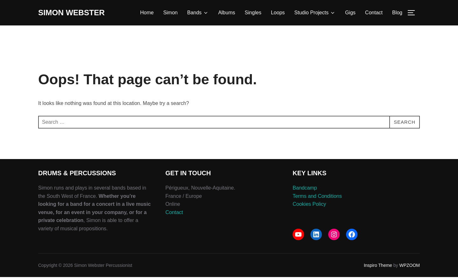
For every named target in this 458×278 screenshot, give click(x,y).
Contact (374, 13)
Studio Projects (315, 13)
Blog (397, 13)
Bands (198, 13)
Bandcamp (305, 188)
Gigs (350, 13)
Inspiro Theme (378, 266)
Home (147, 13)
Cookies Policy (309, 205)
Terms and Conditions (317, 196)
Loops (278, 13)
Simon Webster (73, 13)
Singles (253, 13)
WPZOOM (409, 266)
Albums (226, 13)
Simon (170, 13)
